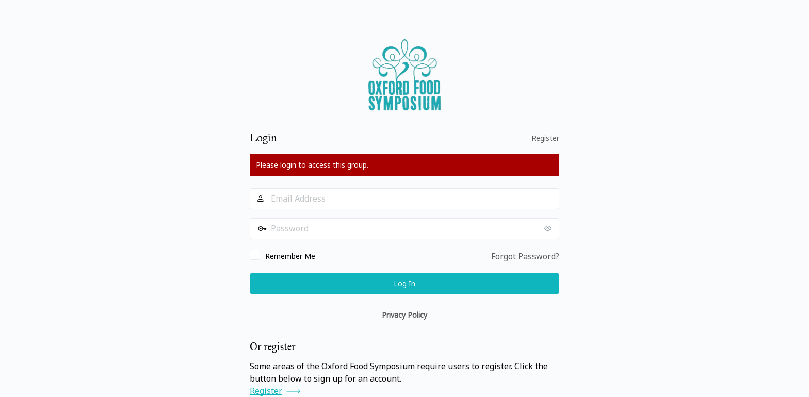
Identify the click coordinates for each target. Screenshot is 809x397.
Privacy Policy (404, 315)
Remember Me (290, 256)
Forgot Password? (525, 256)
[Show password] (549, 228)
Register (545, 138)
